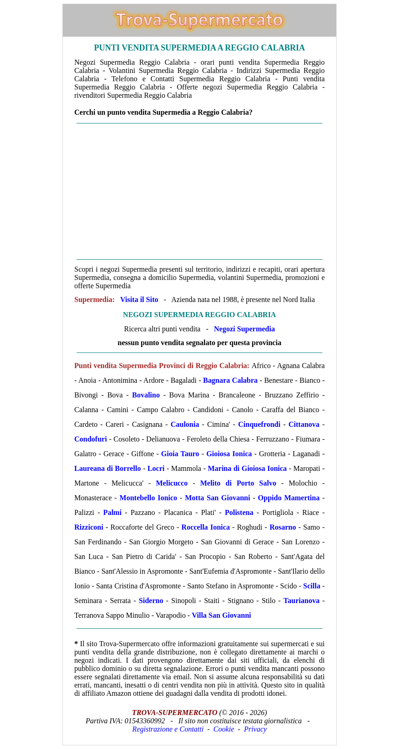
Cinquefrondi (259, 424)
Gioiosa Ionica (229, 454)
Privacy (255, 729)
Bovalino (146, 395)
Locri (155, 468)
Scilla (311, 586)
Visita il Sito (139, 299)
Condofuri (90, 439)
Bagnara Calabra (230, 380)
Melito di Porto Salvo (238, 483)
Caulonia (185, 424)
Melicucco (172, 483)
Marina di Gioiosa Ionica (247, 468)
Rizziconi (88, 527)
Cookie (223, 729)
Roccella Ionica (206, 527)
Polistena (239, 512)
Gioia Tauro (180, 454)
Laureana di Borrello (107, 468)
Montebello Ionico (148, 498)
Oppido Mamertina (289, 498)
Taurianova (301, 600)
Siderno (151, 600)
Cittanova (304, 424)
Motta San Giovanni (217, 498)
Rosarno (283, 527)
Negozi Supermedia (244, 329)
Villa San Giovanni (221, 615)
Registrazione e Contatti (168, 729)
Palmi (112, 512)
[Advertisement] (199, 191)
